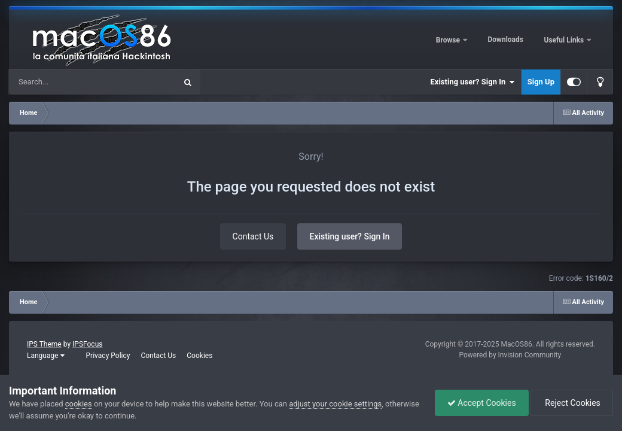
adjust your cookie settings (335, 403)
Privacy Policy (108, 355)
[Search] (62, 82)
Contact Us (253, 236)
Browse (449, 40)
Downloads (505, 39)
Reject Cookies (571, 403)
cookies (78, 403)
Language (46, 355)
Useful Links (565, 40)
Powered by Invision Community (510, 355)
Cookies (199, 355)
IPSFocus (87, 344)
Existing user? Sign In (473, 82)
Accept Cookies (481, 403)
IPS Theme (44, 344)
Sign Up (541, 81)
